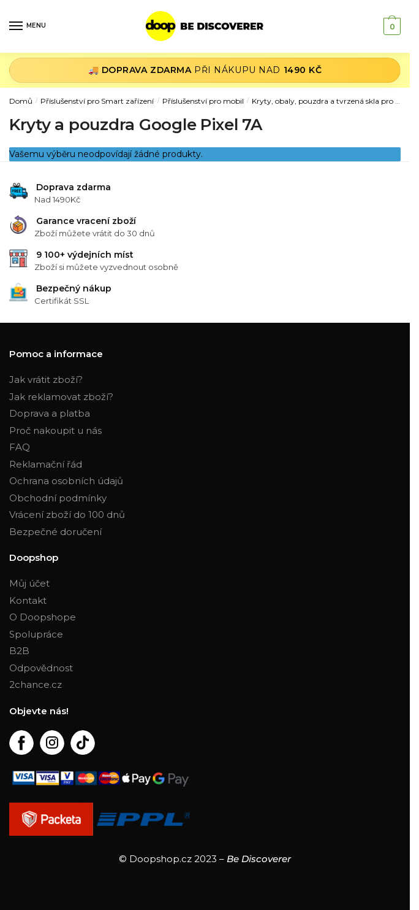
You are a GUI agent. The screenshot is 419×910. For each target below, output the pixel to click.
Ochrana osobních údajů (66, 481)
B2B (19, 651)
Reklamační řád (45, 464)
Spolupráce (36, 634)
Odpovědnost (41, 668)
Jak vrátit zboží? (46, 379)
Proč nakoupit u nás (55, 430)
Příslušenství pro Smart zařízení (97, 101)
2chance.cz (35, 684)
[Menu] (27, 26)
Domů (20, 101)
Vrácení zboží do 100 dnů (67, 514)
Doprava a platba (49, 413)
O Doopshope (42, 617)
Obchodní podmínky (58, 498)
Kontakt (28, 600)
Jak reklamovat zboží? (61, 397)
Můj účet (29, 583)
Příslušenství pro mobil (203, 101)
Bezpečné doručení (55, 532)
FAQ (19, 447)
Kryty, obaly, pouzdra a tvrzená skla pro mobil (334, 101)
